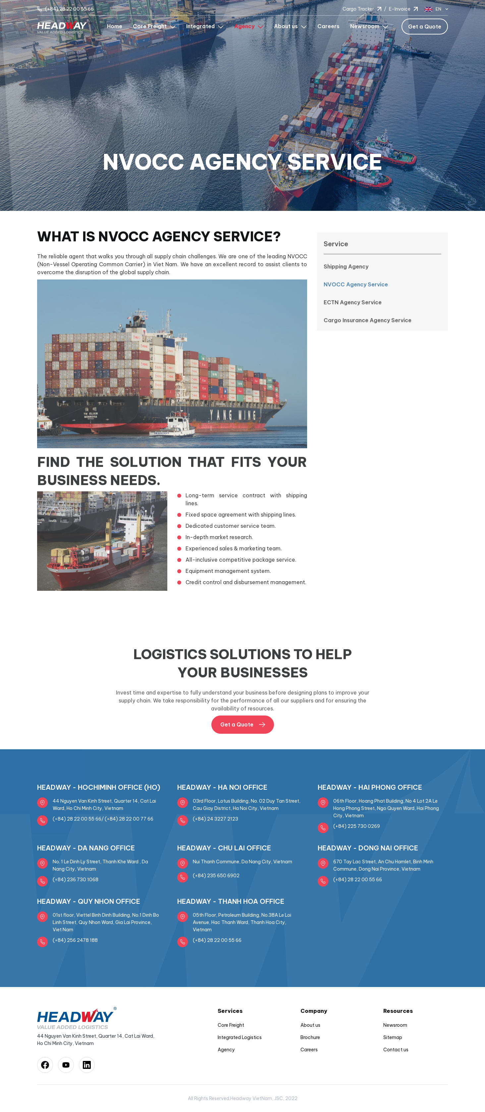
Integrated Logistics (240, 1037)
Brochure (310, 1037)
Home (114, 26)
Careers (328, 26)
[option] (242, 105)
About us (310, 1025)
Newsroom (395, 1025)
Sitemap (392, 1037)
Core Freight (231, 1025)
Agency (226, 1050)
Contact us (395, 1050)
